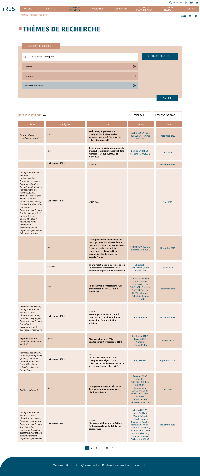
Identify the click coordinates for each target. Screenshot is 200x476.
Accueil (28, 8)
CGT (50, 151)
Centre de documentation (144, 8)
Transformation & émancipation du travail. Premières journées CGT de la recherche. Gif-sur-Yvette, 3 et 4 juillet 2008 (106, 152)
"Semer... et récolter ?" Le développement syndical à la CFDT (105, 340)
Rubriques (29, 76)
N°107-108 (93, 202)
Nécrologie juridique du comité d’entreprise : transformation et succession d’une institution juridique (104, 318)
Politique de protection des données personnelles (124, 465)
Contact (191, 8)
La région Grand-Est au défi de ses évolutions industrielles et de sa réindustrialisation (105, 389)
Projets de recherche (74, 8)
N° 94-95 (93, 164)
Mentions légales (90, 465)
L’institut (51, 8)
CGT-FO (51, 266)
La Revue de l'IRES (56, 163)
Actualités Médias (167, 8)
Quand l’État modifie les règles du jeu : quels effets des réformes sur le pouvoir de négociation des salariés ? (107, 267)
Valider (167, 98)
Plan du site (72, 465)
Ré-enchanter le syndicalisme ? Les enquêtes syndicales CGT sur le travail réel (105, 288)
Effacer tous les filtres (162, 56)
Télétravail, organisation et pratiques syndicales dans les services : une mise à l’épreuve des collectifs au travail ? (105, 135)
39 (107, 447)
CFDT (50, 134)
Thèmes (28, 66)
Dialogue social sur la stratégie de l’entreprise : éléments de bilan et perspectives (105, 426)
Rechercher (176, 2)
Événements (121, 8)
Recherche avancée (33, 85)
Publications (98, 8)
